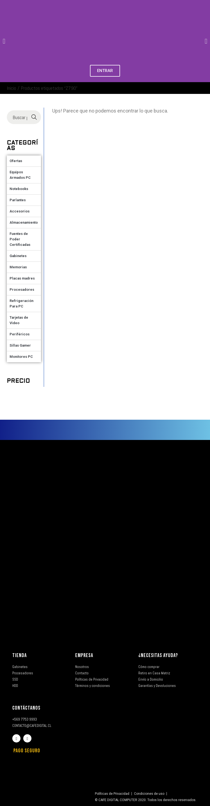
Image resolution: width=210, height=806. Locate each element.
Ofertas (16, 161)
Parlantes (18, 200)
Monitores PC (21, 357)
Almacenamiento (24, 222)
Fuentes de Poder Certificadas (20, 239)
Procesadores (22, 289)
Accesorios (20, 211)
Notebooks (19, 189)
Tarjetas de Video (19, 320)
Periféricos (20, 334)
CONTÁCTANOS (26, 708)
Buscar (34, 117)
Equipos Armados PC (20, 175)
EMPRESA (84, 655)
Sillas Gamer (20, 345)
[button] (4, 41)
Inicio (11, 88)
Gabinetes (18, 256)
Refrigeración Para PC (21, 303)
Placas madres (22, 278)
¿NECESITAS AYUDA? (158, 655)
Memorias (18, 267)
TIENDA (19, 655)
